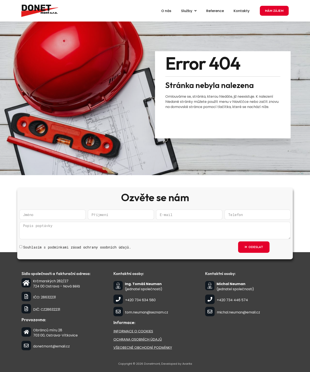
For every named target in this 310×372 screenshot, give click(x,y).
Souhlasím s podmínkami (77, 247)
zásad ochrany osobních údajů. (101, 247)
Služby (189, 11)
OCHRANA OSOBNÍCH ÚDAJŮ (137, 339)
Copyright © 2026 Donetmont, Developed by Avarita (155, 364)
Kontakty (242, 10)
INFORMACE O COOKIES (133, 331)
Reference (215, 10)
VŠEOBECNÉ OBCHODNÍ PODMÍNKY (142, 347)
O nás (166, 10)
